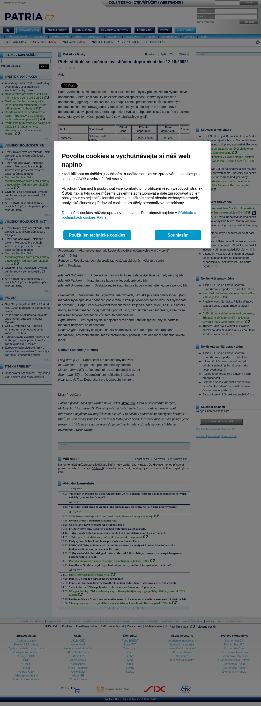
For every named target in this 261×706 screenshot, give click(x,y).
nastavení (130, 213)
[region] (132, 194)
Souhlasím (178, 235)
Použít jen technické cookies (97, 235)
